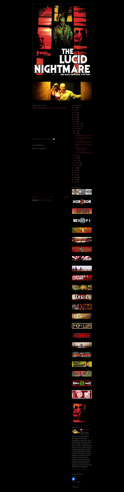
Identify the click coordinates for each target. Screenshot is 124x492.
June (76, 133)
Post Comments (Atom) (45, 200)
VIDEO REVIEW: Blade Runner (83, 142)
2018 (75, 119)
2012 (75, 177)
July (76, 131)
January (77, 165)
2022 (75, 110)
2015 (75, 170)
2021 (75, 112)
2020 (75, 114)
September (78, 126)
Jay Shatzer (86, 429)
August (77, 128)
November (78, 124)
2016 (75, 168)
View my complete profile (80, 469)
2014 (75, 172)
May (76, 155)
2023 (75, 107)
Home (51, 197)
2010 (75, 182)
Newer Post (35, 197)
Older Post (66, 197)
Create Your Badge (76, 481)
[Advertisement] (53, 192)
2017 (75, 122)
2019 (75, 117)
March (77, 160)
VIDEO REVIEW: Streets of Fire (83, 135)
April (76, 157)
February (77, 162)
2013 (75, 175)
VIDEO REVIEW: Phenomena (82, 152)
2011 (75, 179)
